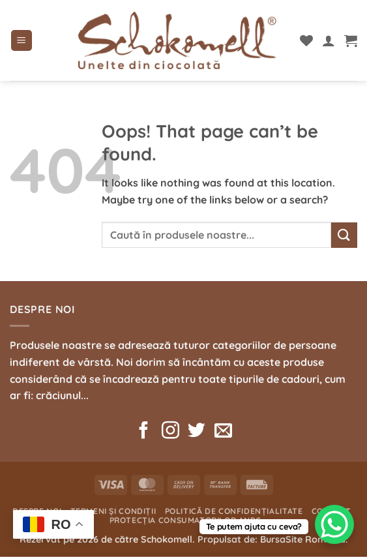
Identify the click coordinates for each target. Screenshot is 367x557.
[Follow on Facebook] (144, 432)
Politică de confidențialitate (234, 511)
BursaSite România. (304, 539)
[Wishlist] (306, 40)
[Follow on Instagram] (170, 432)
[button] (21, 41)
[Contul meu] (328, 40)
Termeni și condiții (113, 511)
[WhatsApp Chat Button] (334, 524)
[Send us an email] (223, 432)
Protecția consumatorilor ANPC (185, 520)
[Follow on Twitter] (196, 432)
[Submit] (344, 235)
